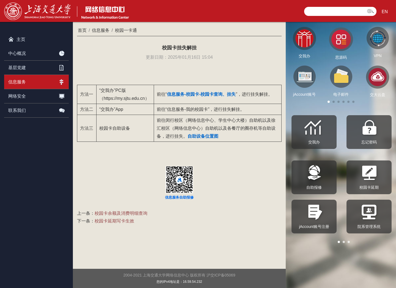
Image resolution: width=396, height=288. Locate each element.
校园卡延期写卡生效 (114, 221)
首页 (82, 30)
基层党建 (36, 66)
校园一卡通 (126, 30)
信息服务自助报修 (179, 197)
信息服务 (36, 81)
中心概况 (36, 52)
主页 (16, 38)
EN (385, 11)
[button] (329, 102)
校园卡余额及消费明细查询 (121, 213)
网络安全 (36, 95)
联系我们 (36, 109)
